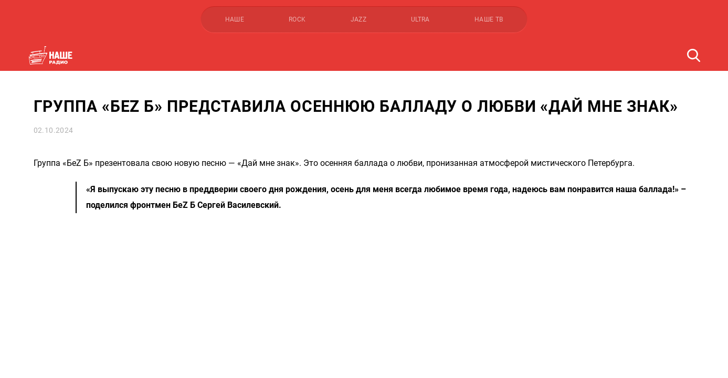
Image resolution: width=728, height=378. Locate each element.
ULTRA (420, 19)
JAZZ (358, 19)
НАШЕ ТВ (488, 19)
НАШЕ (234, 19)
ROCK (297, 19)
